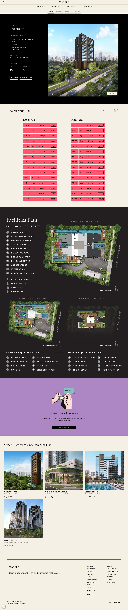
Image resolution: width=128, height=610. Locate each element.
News (88, 585)
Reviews (89, 571)
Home (11, 16)
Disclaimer (117, 602)
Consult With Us (40, 6)
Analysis (89, 577)
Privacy (108, 602)
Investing (90, 574)
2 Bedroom (59, 11)
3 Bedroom (68, 11)
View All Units (14, 78)
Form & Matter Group (20, 603)
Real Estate (55, 6)
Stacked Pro (91, 569)
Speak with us (64, 427)
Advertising (111, 582)
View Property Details (26, 78)
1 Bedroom (51, 11)
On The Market (91, 582)
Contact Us (110, 577)
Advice (89, 587)
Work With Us (111, 574)
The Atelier (17, 16)
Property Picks (92, 579)
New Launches (71, 6)
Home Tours (90, 594)
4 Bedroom (77, 11)
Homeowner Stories (91, 591)
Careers (109, 579)
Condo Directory (88, 6)
